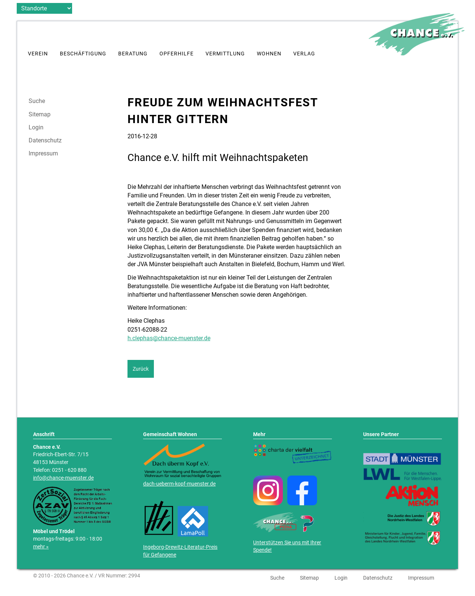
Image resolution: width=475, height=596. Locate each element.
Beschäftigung (83, 54)
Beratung (133, 54)
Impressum (43, 153)
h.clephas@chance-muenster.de (168, 338)
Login (36, 127)
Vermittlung (225, 54)
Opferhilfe (176, 54)
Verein (38, 54)
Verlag (304, 54)
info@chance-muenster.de (63, 478)
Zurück (141, 369)
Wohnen (269, 54)
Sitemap (40, 114)
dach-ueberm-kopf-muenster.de (179, 484)
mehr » (41, 547)
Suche (37, 101)
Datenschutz (45, 140)
